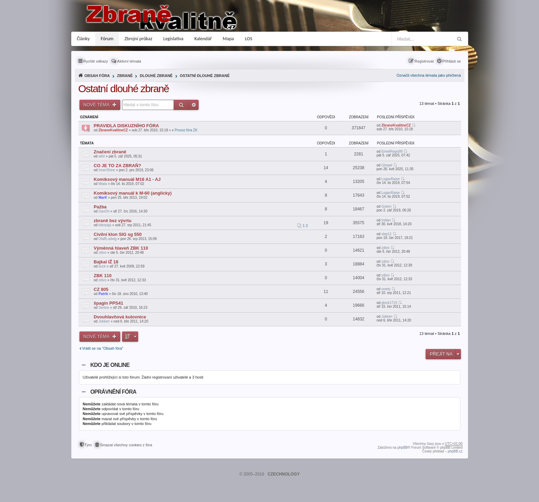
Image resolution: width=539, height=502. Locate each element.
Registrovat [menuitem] (424, 61)
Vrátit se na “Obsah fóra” (102, 348)
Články (83, 39)
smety (385, 289)
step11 (386, 234)
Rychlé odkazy (96, 61)
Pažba (100, 206)
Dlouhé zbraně (156, 76)
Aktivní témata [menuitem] (129, 61)
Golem (386, 206)
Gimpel (386, 165)
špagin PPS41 (108, 303)
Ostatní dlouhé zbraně (205, 76)
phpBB (402, 447)
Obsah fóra (97, 76)
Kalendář (203, 39)
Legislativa (173, 39)
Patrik (103, 294)
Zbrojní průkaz (138, 39)
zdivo (102, 252)
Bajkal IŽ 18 (106, 261)
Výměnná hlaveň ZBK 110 (121, 248)
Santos (103, 307)
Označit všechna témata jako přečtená (428, 75)
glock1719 (389, 303)
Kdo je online (110, 365)
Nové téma (97, 104)
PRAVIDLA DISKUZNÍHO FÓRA (126, 125)
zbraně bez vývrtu (113, 220)
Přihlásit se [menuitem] (451, 61)
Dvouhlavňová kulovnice (120, 316)
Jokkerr (104, 321)
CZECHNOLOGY (283, 474)
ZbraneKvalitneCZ (113, 130)
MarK (102, 197)
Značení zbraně (110, 151)
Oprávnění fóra (113, 392)
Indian (385, 220)
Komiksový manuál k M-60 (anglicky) (133, 193)
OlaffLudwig (107, 239)
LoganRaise (390, 179)
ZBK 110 (103, 275)
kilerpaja (104, 225)
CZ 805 (101, 289)
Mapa (228, 39)
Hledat (181, 105)
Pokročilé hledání (194, 105)
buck (102, 266)
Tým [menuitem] (88, 445)
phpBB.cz (455, 451)
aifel (101, 156)
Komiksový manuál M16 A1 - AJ (127, 179)
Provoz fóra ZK (186, 130)
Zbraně (125, 76)
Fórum (107, 39)
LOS (248, 39)
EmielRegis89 (392, 151)
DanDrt (103, 211)
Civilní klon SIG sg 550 (118, 234)
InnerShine (106, 170)
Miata (102, 184)
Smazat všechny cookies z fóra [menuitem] (126, 445)
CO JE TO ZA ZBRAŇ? (117, 165)
